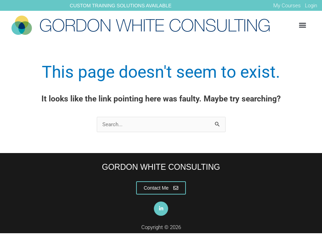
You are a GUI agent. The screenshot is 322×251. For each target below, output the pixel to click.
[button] (302, 25)
